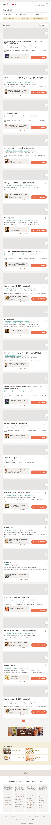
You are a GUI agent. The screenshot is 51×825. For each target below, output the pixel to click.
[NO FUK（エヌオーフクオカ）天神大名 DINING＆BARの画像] (25, 140)
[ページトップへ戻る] (25, 773)
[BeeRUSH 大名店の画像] (25, 657)
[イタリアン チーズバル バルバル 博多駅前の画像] (25, 589)
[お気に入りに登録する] (45, 41)
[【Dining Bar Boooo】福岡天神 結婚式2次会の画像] (25, 278)
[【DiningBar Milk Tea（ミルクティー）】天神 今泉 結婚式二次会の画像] (25, 345)
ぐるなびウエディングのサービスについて (22, 819)
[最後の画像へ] (46, 33)
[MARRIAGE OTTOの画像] (25, 554)
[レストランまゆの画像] (25, 519)
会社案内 (6, 816)
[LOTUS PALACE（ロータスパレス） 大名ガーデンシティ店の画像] (25, 484)
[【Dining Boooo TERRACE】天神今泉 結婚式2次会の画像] (25, 175)
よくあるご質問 (33, 819)
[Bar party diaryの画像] (25, 209)
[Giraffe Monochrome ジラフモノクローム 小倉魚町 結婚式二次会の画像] (25, 70)
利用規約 (10, 816)
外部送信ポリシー (30, 816)
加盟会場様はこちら (37, 816)
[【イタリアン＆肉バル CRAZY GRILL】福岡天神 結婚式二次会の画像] (25, 243)
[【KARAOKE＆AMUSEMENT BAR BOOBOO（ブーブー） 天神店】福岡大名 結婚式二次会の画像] (25, 33)
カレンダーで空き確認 (39, 57)
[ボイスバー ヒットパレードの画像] (25, 450)
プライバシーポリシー (22, 816)
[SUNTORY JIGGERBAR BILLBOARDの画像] (25, 415)
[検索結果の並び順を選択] (43, 25)
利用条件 (14, 816)
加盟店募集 (44, 816)
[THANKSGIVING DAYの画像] (25, 105)
